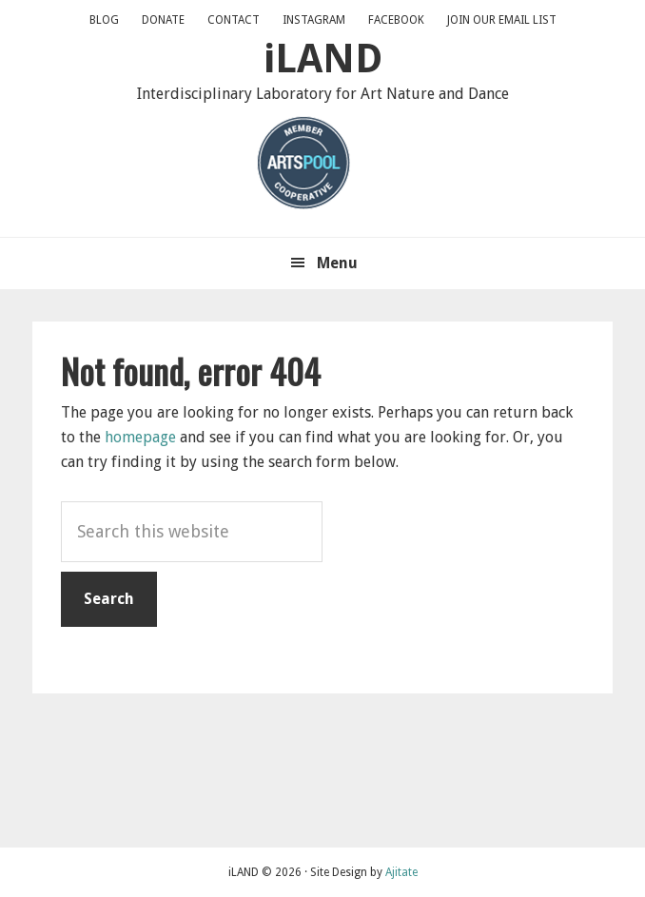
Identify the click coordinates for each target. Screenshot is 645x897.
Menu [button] (337, 263)
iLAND (323, 58)
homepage (140, 437)
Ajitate (401, 872)
